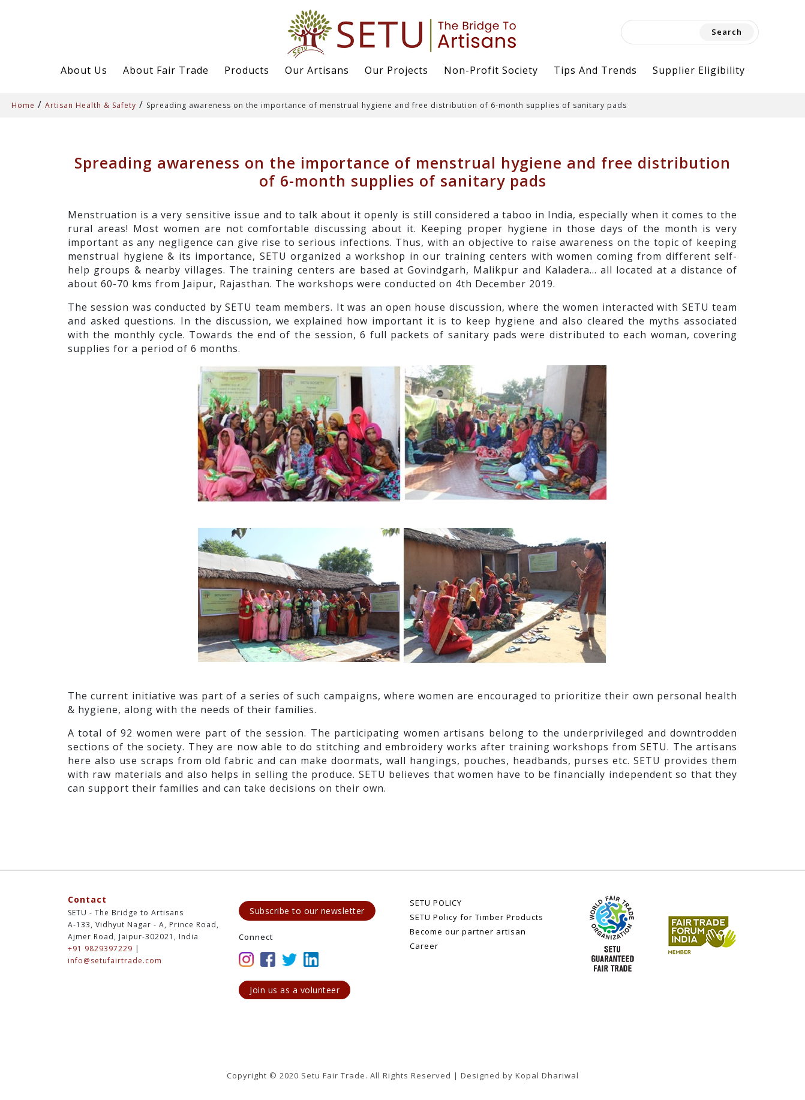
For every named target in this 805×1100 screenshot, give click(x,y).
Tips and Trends (595, 70)
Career (424, 945)
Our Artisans (317, 70)
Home (23, 105)
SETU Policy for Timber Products (476, 917)
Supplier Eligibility (699, 70)
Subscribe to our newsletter (307, 910)
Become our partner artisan (468, 931)
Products (246, 70)
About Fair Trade (166, 70)
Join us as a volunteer (295, 990)
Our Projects (396, 70)
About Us (84, 70)
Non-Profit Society (491, 70)
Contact (87, 899)
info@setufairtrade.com (115, 960)
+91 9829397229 (100, 948)
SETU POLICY (436, 902)
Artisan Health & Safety (90, 105)
